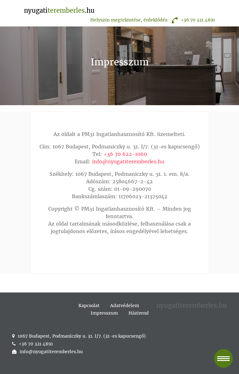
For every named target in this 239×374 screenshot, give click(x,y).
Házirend (139, 313)
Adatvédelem (124, 305)
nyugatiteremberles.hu (191, 305)
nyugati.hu (59, 10)
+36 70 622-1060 (125, 154)
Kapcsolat (89, 305)
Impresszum (104, 313)
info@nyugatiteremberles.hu (128, 161)
